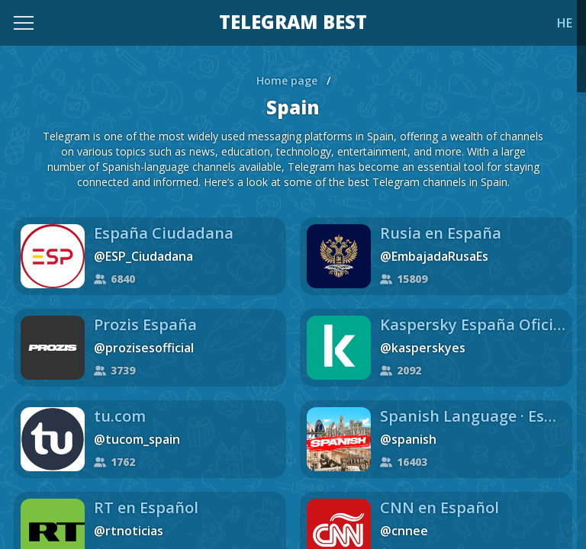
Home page (286, 80)
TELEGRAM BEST (293, 22)
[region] (293, 274)
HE (564, 22)
